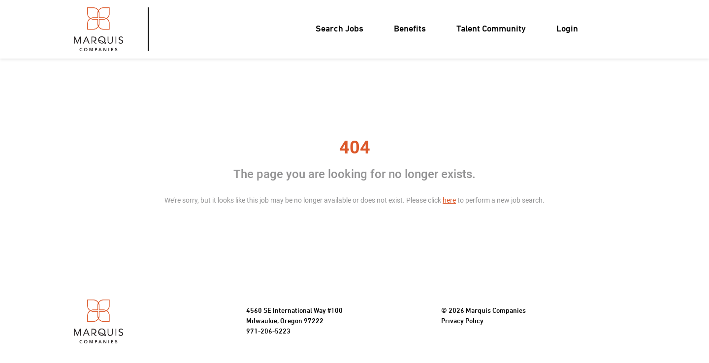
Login (567, 29)
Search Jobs (339, 29)
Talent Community (491, 29)
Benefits (410, 29)
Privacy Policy (462, 321)
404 (354, 147)
